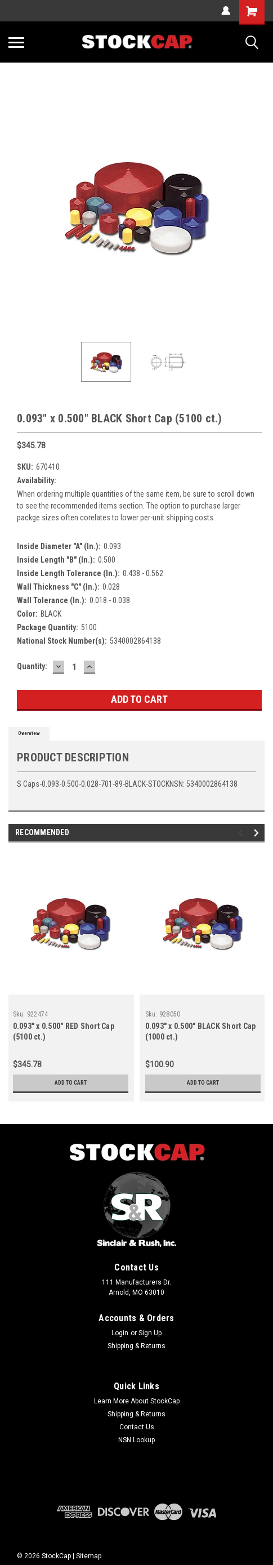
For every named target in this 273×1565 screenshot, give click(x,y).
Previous (242, 832)
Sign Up (150, 1333)
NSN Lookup (136, 1440)
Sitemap (88, 1556)
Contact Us (136, 1427)
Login (119, 1333)
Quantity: (32, 666)
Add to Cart (71, 1083)
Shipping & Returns (136, 1346)
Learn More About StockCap (137, 1401)
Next (258, 832)
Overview (29, 733)
